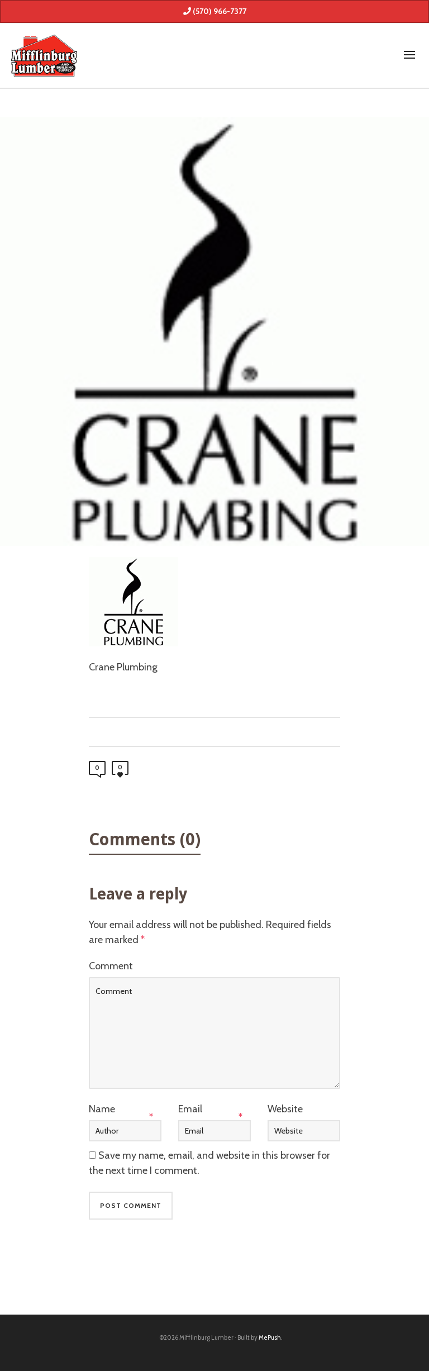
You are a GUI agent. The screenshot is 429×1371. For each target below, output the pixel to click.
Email (190, 1109)
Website (285, 1109)
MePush (270, 1337)
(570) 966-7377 (214, 11)
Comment (111, 966)
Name (102, 1109)
